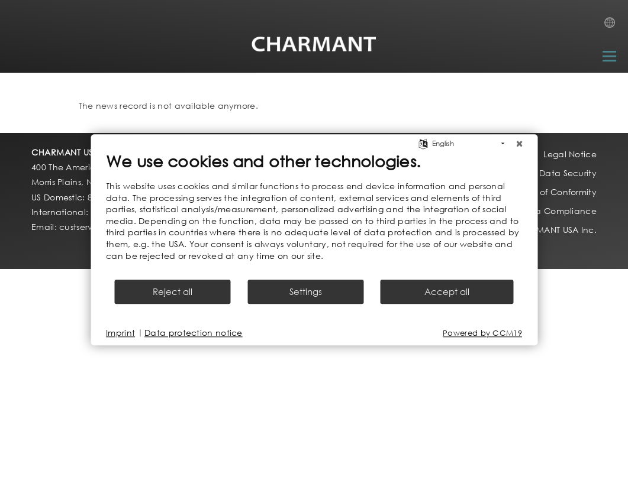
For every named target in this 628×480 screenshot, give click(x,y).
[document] (314, 215)
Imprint (120, 333)
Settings (305, 292)
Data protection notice (193, 333)
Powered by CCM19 (482, 333)
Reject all (172, 292)
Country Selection (613, 26)
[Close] (519, 144)
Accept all (446, 292)
